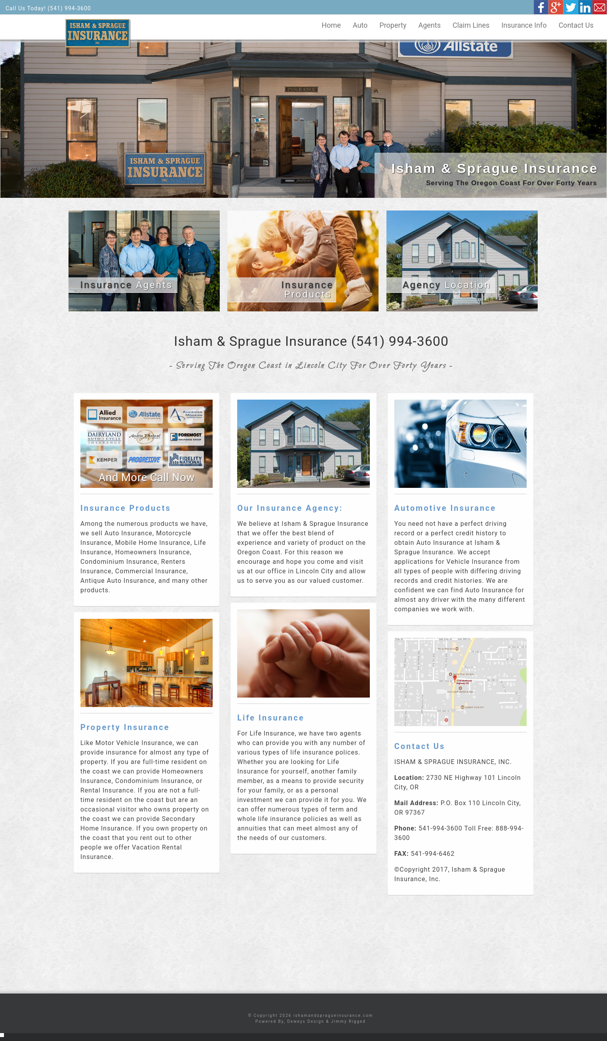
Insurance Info (523, 25)
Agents (429, 25)
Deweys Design (305, 1021)
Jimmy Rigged (348, 1021)
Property (392, 25)
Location (447, 284)
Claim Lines (471, 25)
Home (331, 25)
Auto (360, 25)
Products (307, 289)
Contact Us (576, 25)
